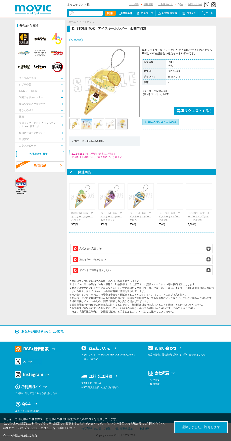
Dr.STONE (76, 40)
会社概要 (134, 4)
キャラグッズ (87, 21)
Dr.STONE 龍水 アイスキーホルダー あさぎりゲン (111, 216)
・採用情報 (154, 384)
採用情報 (148, 4)
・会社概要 (154, 379)
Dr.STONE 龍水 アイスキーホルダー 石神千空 (82, 216)
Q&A (180, 4)
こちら (33, 435)
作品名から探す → (40, 153)
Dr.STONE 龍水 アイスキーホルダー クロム (140, 216)
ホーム (72, 21)
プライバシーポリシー (38, 428)
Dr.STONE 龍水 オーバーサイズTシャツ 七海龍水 (199, 216)
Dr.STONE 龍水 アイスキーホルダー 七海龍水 (169, 216)
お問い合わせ (195, 4)
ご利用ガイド (165, 4)
